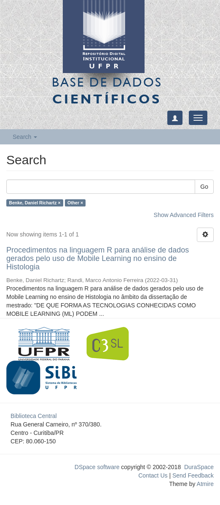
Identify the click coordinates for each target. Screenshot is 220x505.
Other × (75, 202)
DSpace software (97, 467)
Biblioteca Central (34, 416)
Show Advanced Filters (184, 215)
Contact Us (152, 475)
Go (204, 186)
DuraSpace (199, 467)
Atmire (204, 484)
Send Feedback (193, 475)
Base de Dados (107, 90)
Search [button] (25, 136)
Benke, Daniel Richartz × (34, 202)
